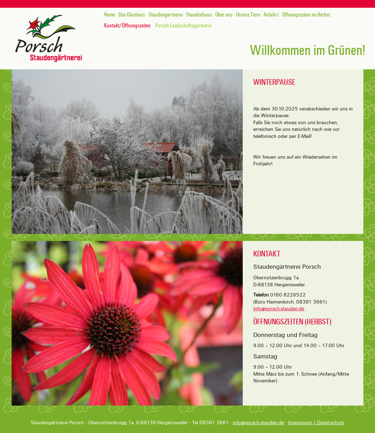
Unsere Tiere (248, 15)
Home (109, 15)
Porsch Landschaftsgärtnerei (183, 26)
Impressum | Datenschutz (316, 422)
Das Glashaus (132, 15)
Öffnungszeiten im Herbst (306, 15)
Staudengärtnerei (165, 15)
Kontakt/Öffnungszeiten (127, 26)
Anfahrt (271, 15)
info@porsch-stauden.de (278, 308)
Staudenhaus (199, 15)
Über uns (224, 15)
